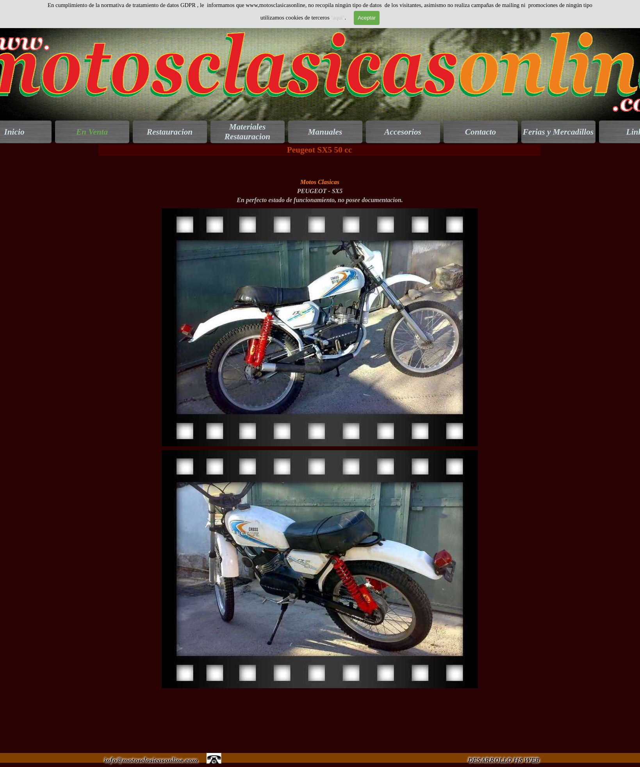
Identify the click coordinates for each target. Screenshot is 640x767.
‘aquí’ (338, 17)
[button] (320, 208)
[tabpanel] (320, 182)
